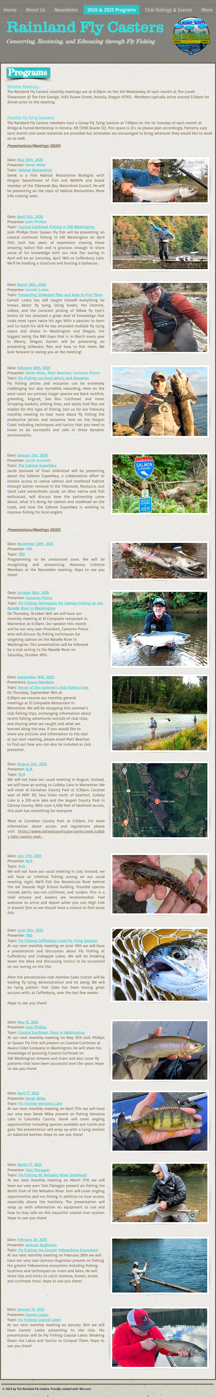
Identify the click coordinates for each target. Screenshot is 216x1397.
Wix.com (85, 1389)
